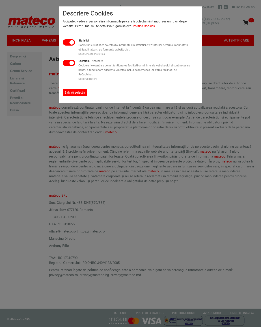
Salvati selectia (75, 92)
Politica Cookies (144, 26)
